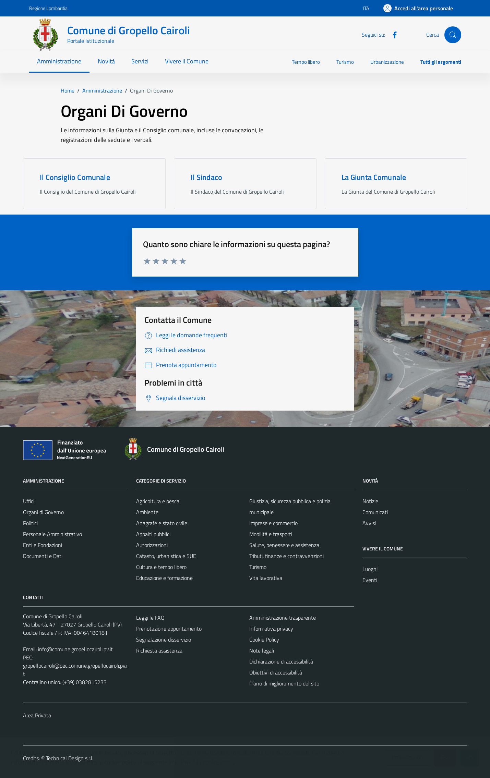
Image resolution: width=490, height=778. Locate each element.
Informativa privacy (271, 628)
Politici (30, 523)
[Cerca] (452, 34)
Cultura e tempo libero (161, 567)
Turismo (345, 62)
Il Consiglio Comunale (75, 177)
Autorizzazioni (152, 545)
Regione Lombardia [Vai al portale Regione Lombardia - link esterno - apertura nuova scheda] (48, 8)
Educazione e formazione (164, 578)
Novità (106, 61)
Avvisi (369, 523)
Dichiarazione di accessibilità (281, 661)
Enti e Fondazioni (42, 545)
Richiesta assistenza (159, 650)
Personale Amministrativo (52, 534)
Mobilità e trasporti (270, 534)
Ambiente (147, 512)
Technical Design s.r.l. (69, 758)
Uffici (28, 501)
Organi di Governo (43, 512)
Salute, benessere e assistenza (284, 545)
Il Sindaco (207, 177)
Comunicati (375, 512)
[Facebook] (392, 34)
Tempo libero (306, 62)
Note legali (261, 650)
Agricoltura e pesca (157, 501)
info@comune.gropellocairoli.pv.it (75, 649)
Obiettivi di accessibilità (275, 672)
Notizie (370, 501)
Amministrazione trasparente (282, 617)
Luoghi (370, 569)
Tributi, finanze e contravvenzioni (286, 556)
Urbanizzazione (387, 62)
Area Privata (37, 715)
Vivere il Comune (186, 61)
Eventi (369, 580)
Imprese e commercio (273, 523)
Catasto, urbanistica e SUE (166, 556)
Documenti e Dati (42, 556)
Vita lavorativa (265, 578)
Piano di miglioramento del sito (284, 683)
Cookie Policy (264, 639)
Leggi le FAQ (150, 617)
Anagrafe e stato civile (161, 523)
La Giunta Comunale (374, 177)
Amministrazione (59, 61)
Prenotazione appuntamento (169, 628)
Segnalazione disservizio (163, 639)
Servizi (139, 61)
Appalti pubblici (153, 534)
